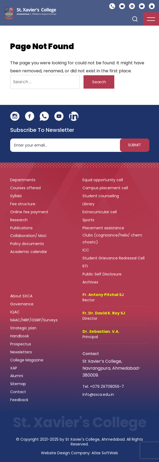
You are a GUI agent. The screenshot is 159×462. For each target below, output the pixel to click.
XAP (13, 368)
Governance (22, 304)
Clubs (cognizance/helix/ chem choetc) (112, 238)
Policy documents (27, 243)
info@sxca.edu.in (98, 394)
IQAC (15, 312)
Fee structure (23, 204)
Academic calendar (29, 251)
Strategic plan (23, 328)
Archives (90, 282)
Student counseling (101, 196)
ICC (85, 250)
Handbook (19, 336)
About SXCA (21, 296)
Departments (23, 180)
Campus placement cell (105, 188)
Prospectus (20, 344)
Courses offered (26, 188)
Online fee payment (29, 212)
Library (89, 204)
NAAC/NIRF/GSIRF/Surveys (34, 320)
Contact (18, 391)
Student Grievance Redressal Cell (113, 258)
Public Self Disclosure (102, 274)
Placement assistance (103, 228)
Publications (22, 228)
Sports (88, 220)
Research (19, 220)
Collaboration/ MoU (28, 235)
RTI (85, 266)
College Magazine (27, 360)
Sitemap (18, 383)
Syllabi (16, 196)
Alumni (16, 375)
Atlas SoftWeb (105, 453)
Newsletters (21, 352)
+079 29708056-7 (107, 386)
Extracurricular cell (100, 212)
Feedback (19, 399)
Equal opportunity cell (103, 180)
